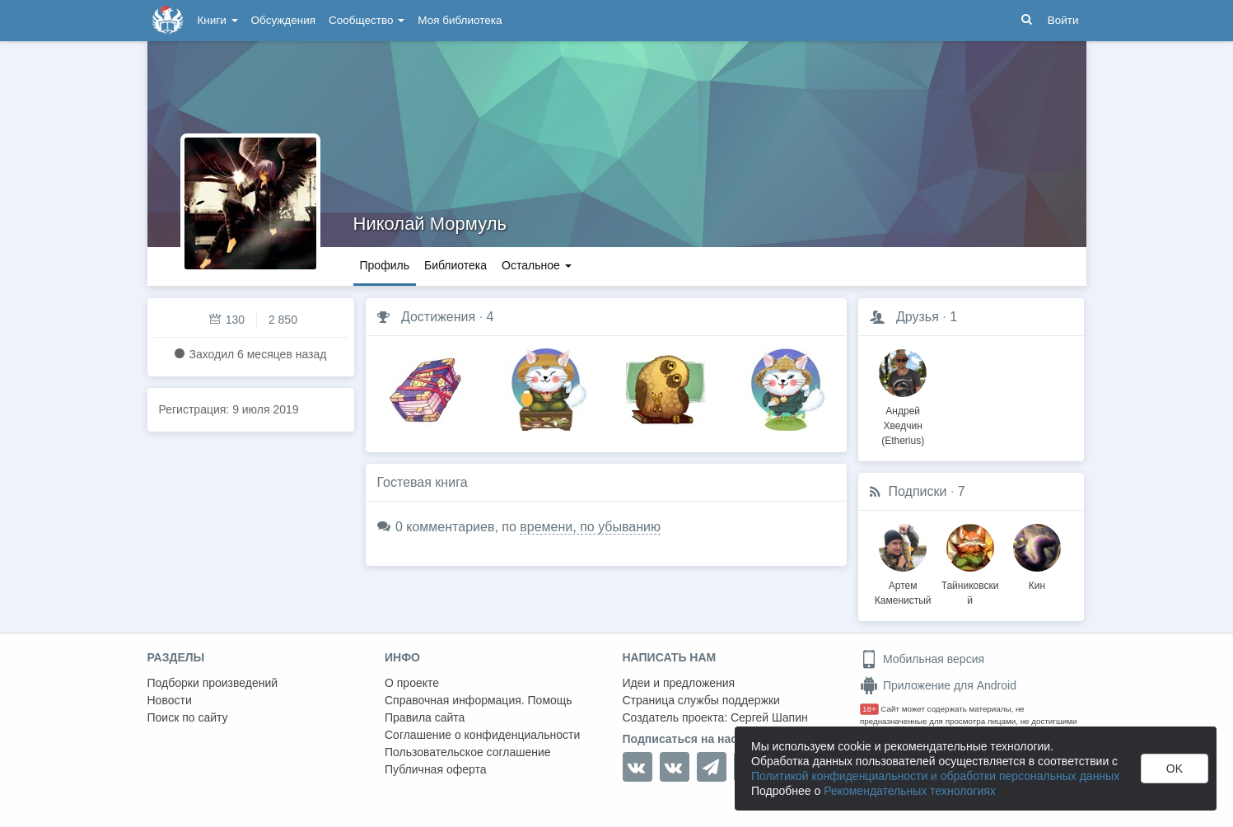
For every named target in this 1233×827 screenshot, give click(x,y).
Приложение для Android (938, 685)
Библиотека (455, 265)
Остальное (537, 265)
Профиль (384, 265)
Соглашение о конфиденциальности (482, 734)
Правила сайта (425, 717)
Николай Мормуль (430, 223)
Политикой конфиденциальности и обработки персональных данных (935, 776)
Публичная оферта (436, 769)
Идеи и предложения (679, 682)
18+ (869, 708)
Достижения (438, 317)
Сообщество (366, 20)
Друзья (917, 317)
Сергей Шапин (769, 717)
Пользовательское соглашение (468, 752)
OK (1174, 768)
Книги (218, 20)
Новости (169, 700)
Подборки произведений (212, 682)
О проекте (412, 682)
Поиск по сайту (187, 717)
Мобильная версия (922, 659)
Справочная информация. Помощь (478, 700)
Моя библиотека (460, 20)
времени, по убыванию (590, 527)
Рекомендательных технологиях (910, 790)
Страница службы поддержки (701, 700)
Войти (1063, 20)
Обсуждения (283, 20)
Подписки (918, 491)
